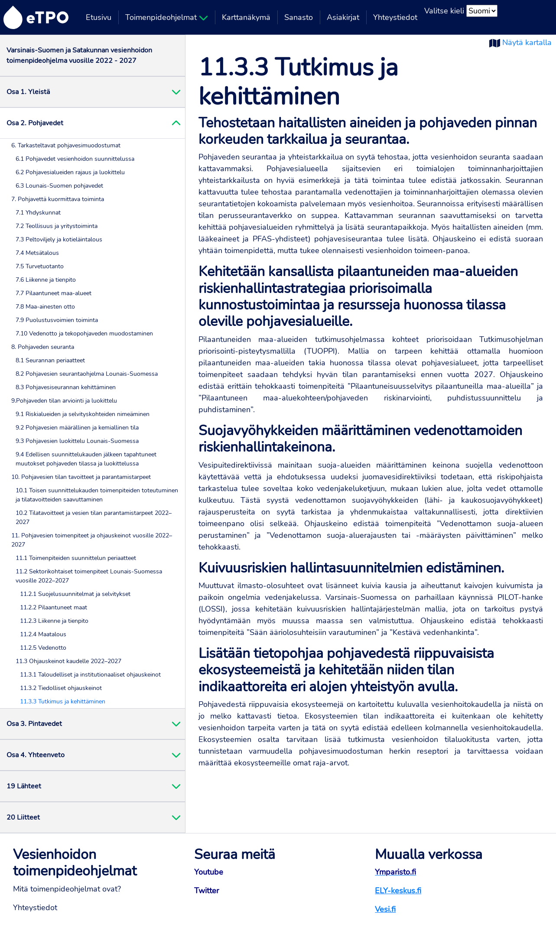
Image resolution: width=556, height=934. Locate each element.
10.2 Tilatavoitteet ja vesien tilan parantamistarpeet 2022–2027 (94, 517)
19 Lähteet (24, 786)
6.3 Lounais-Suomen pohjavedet (59, 186)
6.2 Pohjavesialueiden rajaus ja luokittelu (70, 172)
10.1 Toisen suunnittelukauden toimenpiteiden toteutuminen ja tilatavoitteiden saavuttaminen (97, 495)
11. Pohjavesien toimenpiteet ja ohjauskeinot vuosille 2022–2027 (91, 540)
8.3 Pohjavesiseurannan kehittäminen (66, 387)
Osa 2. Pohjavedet (35, 123)
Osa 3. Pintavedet (34, 724)
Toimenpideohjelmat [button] (166, 17)
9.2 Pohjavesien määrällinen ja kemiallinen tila (77, 427)
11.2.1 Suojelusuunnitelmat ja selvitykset (75, 594)
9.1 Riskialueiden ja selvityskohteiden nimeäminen (83, 414)
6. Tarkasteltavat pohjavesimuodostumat (65, 145)
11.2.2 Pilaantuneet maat (53, 607)
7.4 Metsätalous (37, 253)
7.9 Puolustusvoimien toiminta (57, 320)
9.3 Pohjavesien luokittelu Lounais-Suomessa (77, 441)
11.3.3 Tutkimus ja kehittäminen (62, 701)
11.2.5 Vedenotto (43, 648)
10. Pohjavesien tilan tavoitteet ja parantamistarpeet (81, 477)
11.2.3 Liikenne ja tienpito (54, 621)
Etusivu (98, 17)
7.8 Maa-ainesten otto (45, 307)
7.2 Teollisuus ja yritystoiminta (57, 226)
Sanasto (298, 17)
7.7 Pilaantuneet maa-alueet (53, 293)
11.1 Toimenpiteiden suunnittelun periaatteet (76, 558)
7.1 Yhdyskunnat (38, 212)
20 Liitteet (23, 817)
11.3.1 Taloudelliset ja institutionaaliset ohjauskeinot (90, 674)
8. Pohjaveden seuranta (42, 347)
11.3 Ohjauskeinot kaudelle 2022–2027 (68, 661)
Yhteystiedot (395, 17)
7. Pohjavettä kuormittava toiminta (57, 199)
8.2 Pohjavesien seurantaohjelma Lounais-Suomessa (87, 374)
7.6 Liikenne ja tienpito (46, 280)
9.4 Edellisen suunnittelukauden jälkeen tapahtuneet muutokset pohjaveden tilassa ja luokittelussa (86, 459)
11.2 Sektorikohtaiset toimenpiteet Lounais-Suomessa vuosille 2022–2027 (89, 576)
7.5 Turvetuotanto (40, 266)
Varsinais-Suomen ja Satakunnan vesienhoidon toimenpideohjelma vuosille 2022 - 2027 (79, 55)
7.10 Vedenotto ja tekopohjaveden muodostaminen (84, 333)
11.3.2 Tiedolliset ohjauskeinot (61, 688)
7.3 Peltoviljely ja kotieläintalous (59, 239)
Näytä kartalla (527, 42)
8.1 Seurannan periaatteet (50, 360)
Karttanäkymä (246, 17)
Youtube (208, 872)
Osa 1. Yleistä (28, 92)
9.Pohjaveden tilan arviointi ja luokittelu (64, 401)
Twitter (206, 890)
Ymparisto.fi (395, 872)
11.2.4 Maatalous (43, 634)
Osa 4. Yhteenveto (36, 755)
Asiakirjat (343, 17)
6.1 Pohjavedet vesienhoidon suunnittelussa (75, 159)
